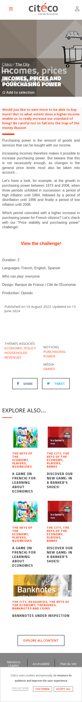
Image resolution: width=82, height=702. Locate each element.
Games (49, 368)
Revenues (12, 357)
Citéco (7, 64)
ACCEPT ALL (63, 689)
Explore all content (41, 640)
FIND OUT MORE (20, 688)
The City (22, 64)
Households (15, 352)
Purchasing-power (54, 353)
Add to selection (18, 92)
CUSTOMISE (42, 689)
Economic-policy (20, 348)
